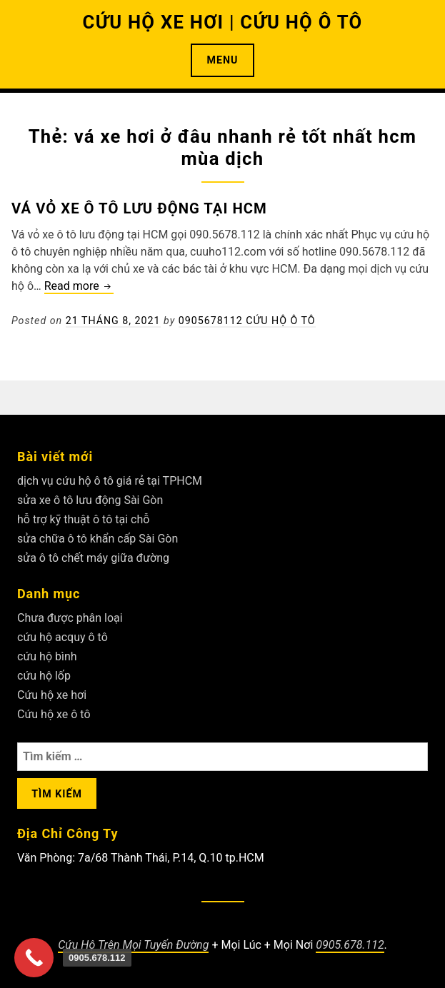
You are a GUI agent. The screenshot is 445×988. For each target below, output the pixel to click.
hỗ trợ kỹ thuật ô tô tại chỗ (83, 519)
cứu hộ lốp (44, 675)
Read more (79, 286)
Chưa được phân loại (70, 618)
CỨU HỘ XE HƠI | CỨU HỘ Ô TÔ (223, 22)
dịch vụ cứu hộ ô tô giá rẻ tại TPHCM (109, 481)
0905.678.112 (350, 945)
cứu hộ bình (47, 656)
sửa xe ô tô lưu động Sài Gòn (90, 500)
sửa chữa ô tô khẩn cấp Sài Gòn (97, 538)
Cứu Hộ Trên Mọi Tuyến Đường (133, 945)
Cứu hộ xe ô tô (54, 714)
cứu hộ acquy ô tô (62, 637)
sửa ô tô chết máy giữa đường (93, 558)
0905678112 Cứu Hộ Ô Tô (247, 320)
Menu (223, 60)
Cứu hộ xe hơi (51, 695)
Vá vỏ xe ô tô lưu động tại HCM (139, 208)
